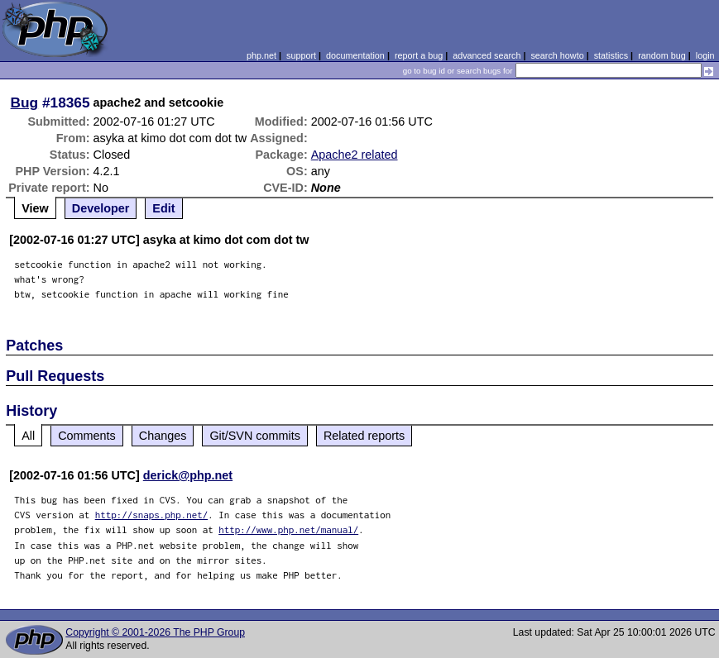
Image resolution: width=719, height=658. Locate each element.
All (28, 435)
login (705, 55)
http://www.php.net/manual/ (288, 529)
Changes (163, 435)
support (301, 55)
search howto (556, 55)
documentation (355, 55)
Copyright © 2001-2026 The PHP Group (155, 632)
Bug (25, 102)
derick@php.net (187, 475)
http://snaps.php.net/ (152, 514)
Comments (87, 435)
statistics (611, 55)
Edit (163, 208)
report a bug (419, 55)
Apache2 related (354, 154)
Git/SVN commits (254, 435)
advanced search (486, 55)
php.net (261, 55)
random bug (662, 55)
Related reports (364, 435)
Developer (101, 208)
